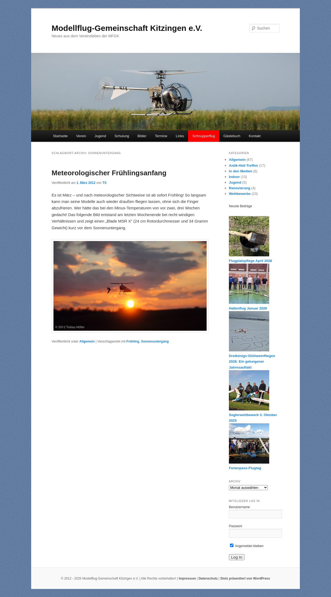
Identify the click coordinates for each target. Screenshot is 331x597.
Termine (161, 136)
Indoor (234, 177)
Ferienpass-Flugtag (245, 468)
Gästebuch (232, 136)
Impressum (187, 578)
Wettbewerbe (240, 194)
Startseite (60, 136)
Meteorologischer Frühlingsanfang (109, 173)
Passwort (235, 526)
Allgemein (87, 341)
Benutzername (239, 507)
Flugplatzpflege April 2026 (250, 261)
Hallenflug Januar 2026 (248, 308)
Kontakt (255, 136)
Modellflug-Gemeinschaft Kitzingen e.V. (127, 28)
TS (104, 183)
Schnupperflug (203, 136)
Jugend (100, 136)
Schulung (121, 136)
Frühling (132, 341)
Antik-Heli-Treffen (243, 165)
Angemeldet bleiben (247, 546)
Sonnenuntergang (155, 341)
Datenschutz (208, 578)
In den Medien (240, 171)
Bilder (142, 136)
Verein (81, 136)
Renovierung (239, 188)
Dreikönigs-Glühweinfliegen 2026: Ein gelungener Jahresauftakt (252, 361)
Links (180, 136)
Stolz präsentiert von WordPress (245, 578)
